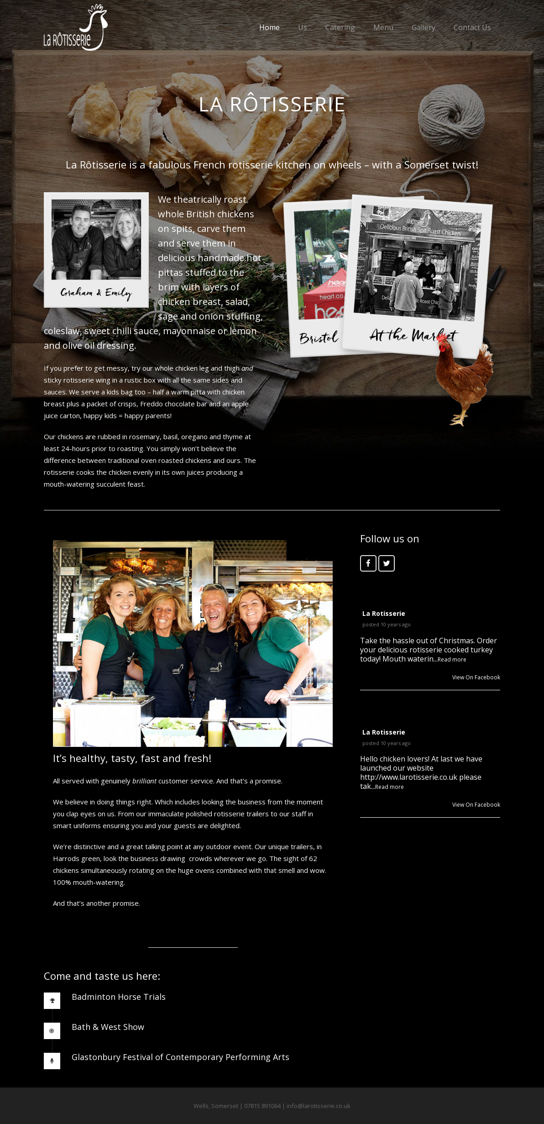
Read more (452, 659)
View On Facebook (476, 677)
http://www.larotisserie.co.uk (408, 777)
